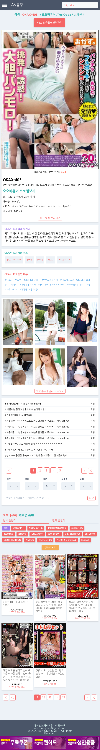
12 (43, 697)
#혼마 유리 (34, 290)
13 (50, 697)
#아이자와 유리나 (32, 280)
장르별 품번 (17, 515)
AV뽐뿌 (17, 5)
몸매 (82, 479)
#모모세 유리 (11, 285)
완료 (91, 498)
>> (91, 470)
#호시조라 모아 (83, 280)
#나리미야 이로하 (27, 285)
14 (56, 697)
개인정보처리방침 (43, 725)
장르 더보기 (50, 547)
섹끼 (45, 479)
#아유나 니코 (11, 290)
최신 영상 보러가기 (50, 218)
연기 (27, 479)
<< (12, 697)
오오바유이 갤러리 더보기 (50, 391)
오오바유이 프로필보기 (19, 191)
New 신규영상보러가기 (49, 22)
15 (63, 697)
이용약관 (60, 725)
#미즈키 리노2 (67, 280)
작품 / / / (50, 14)
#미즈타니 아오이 (13, 280)
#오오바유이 (72, 285)
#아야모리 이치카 (50, 280)
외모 (9, 479)
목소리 (64, 479)
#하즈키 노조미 (57, 285)
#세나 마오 (43, 285)
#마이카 (23, 290)
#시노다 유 (85, 285)
